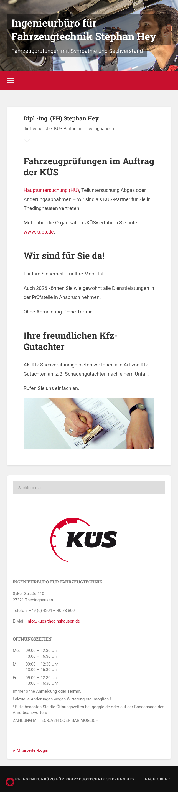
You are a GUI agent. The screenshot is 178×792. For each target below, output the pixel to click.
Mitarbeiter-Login (32, 750)
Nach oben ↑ (158, 779)
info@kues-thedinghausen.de (53, 621)
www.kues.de (39, 232)
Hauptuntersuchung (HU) (51, 190)
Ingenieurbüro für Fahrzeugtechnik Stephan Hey (83, 29)
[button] (10, 782)
